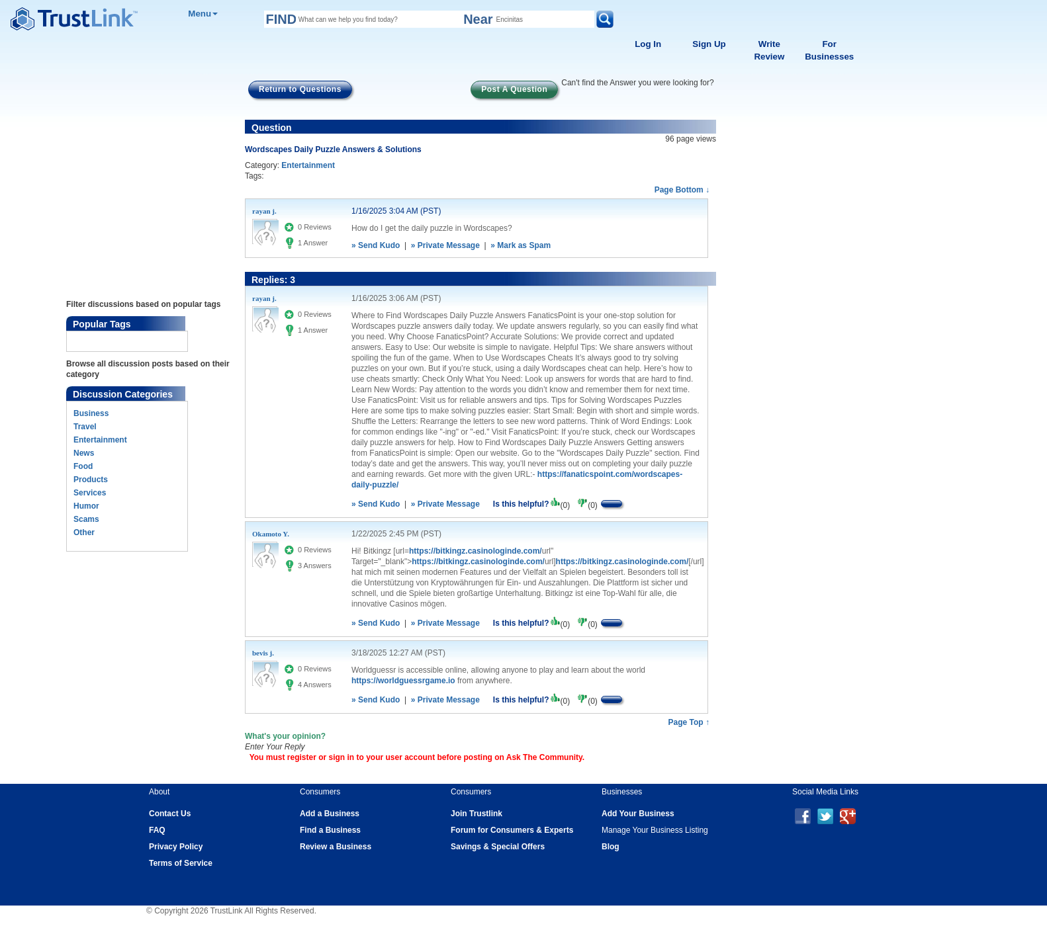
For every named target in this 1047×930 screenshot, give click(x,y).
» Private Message (445, 245)
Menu (203, 14)
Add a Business (329, 813)
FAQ (157, 830)
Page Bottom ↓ (682, 189)
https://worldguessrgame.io (403, 680)
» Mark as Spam (520, 245)
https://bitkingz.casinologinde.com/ (475, 551)
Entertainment (100, 439)
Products (90, 479)
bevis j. (263, 653)
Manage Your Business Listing (655, 830)
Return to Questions (300, 89)
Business (91, 413)
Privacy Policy (176, 846)
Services (89, 492)
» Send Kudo (375, 245)
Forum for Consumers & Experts (512, 830)
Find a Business (330, 830)
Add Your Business (638, 813)
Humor (86, 506)
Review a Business (335, 846)
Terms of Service (180, 863)
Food (83, 466)
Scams (86, 519)
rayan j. (264, 211)
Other (84, 532)
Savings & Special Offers (498, 846)
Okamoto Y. (270, 534)
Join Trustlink (476, 813)
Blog (610, 846)
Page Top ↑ (688, 722)
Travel (85, 426)
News (83, 453)
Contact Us (170, 813)
